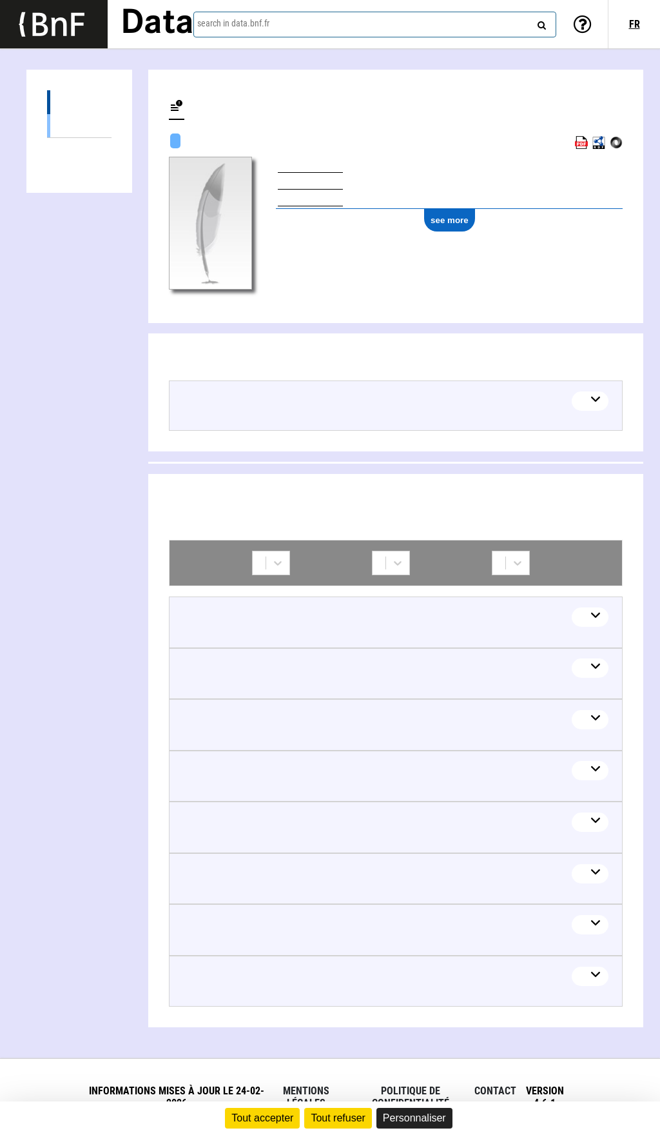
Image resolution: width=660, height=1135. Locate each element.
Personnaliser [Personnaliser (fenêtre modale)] (414, 1117)
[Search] (540, 22)
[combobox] (374, 24)
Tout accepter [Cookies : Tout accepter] (262, 1117)
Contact (495, 1091)
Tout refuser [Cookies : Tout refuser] (338, 1117)
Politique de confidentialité (410, 1097)
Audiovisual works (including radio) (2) (79, 125)
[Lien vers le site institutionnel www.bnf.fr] (54, 24)
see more (450, 220)
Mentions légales (306, 1097)
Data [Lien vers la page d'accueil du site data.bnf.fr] (157, 24)
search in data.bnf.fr (233, 23)
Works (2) (79, 102)
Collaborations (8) (79, 150)
